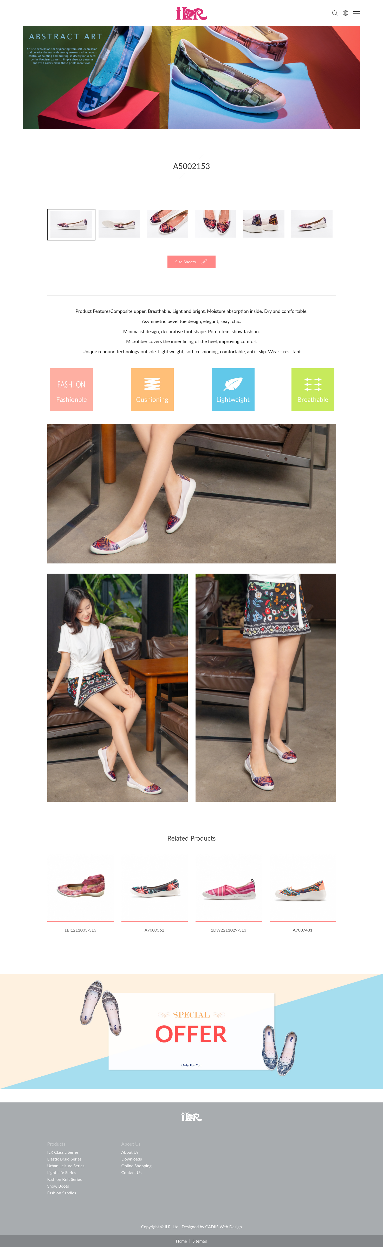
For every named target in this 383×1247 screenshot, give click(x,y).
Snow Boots (58, 1186)
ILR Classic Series (63, 1152)
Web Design (230, 1226)
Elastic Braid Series (64, 1159)
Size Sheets (185, 261)
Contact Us (131, 1172)
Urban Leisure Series (66, 1166)
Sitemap (199, 1241)
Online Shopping (136, 1166)
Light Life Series (61, 1172)
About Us (130, 1152)
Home (181, 1241)
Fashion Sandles (61, 1193)
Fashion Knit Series (64, 1179)
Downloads (131, 1159)
